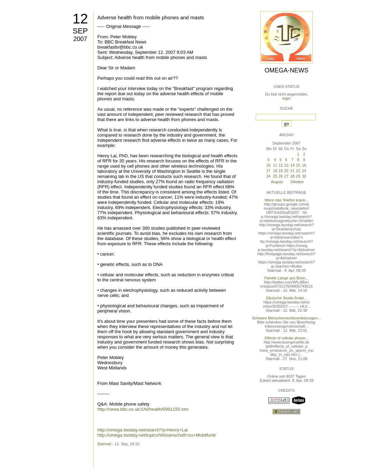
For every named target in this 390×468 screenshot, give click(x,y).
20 (286, 171)
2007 (80, 39)
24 (268, 176)
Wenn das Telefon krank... (287, 200)
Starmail (104, 444)
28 (292, 176)
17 (268, 171)
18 (275, 171)
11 (275, 165)
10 (268, 165)
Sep (80, 31)
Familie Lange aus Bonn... (286, 278)
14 (292, 165)
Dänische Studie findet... (286, 298)
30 (304, 176)
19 (281, 171)
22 (298, 171)
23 (304, 171)
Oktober (297, 182)
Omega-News (286, 70)
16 (304, 165)
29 (298, 176)
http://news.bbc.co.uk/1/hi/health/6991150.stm (143, 409)
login (286, 98)
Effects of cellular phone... (286, 338)
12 (80, 18)
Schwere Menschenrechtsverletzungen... (286, 318)
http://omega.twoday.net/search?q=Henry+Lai (142, 429)
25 (275, 176)
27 (286, 176)
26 (281, 176)
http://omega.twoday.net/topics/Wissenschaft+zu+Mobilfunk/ (156, 435)
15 (298, 165)
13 (286, 165)
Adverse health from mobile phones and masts (150, 17)
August (277, 182)
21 (292, 171)
